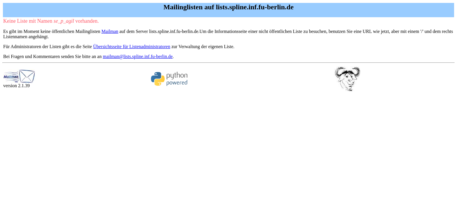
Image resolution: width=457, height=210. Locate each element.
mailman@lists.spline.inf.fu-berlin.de (138, 56)
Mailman (109, 31)
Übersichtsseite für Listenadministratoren (131, 46)
